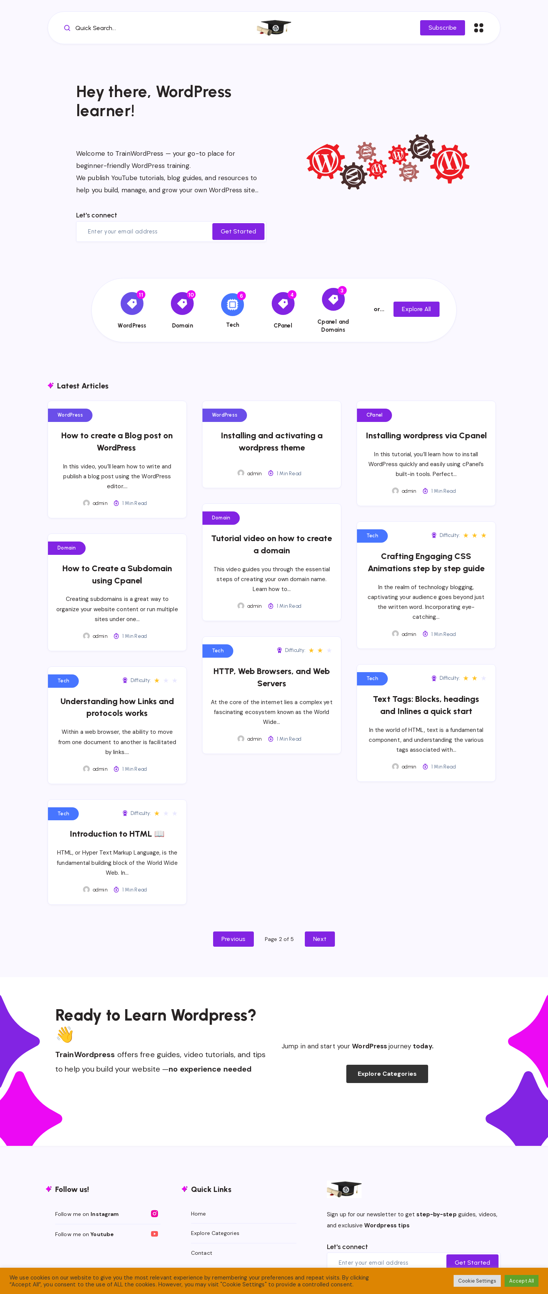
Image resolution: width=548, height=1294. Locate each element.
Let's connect (96, 215)
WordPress (70, 415)
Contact (201, 1252)
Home (198, 1213)
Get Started (238, 231)
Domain (66, 548)
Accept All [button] (521, 1281)
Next (319, 939)
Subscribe (443, 27)
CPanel (374, 415)
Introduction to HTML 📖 (117, 834)
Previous (233, 939)
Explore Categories (387, 1074)
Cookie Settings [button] (477, 1281)
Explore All (416, 309)
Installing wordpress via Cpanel (426, 435)
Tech (372, 535)
